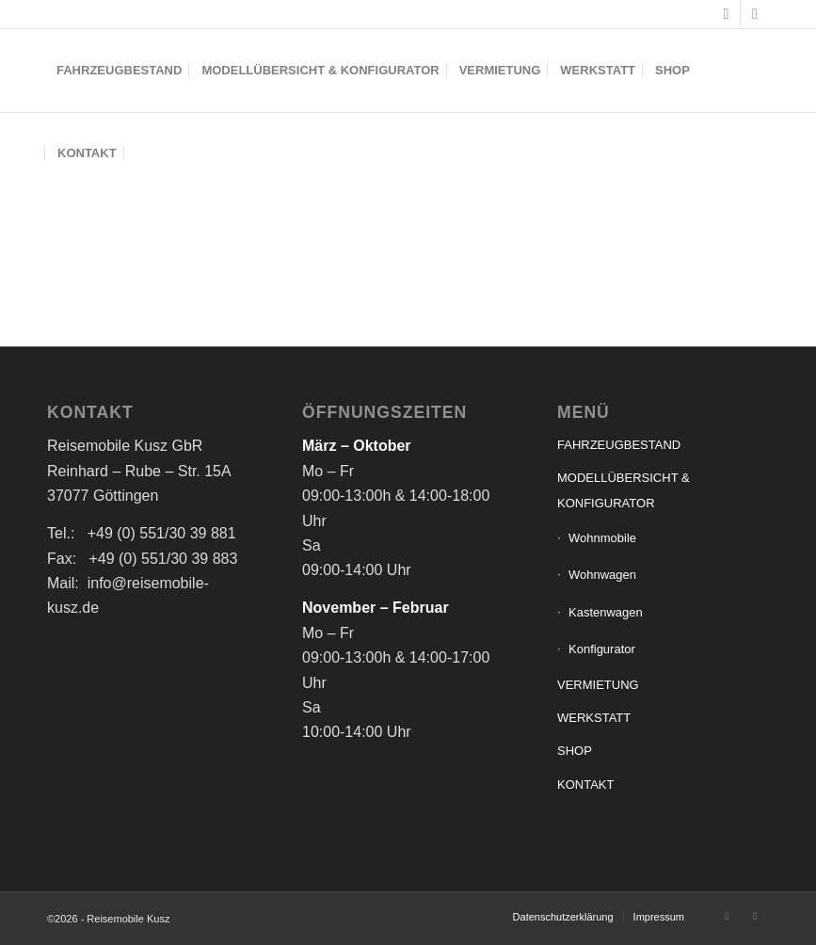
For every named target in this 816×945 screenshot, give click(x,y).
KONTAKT (585, 784)
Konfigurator (601, 649)
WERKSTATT (594, 718)
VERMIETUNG (598, 685)
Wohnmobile (602, 538)
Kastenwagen (605, 612)
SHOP (574, 751)
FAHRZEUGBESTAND (618, 445)
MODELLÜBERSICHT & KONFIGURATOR (623, 490)
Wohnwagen (602, 575)
